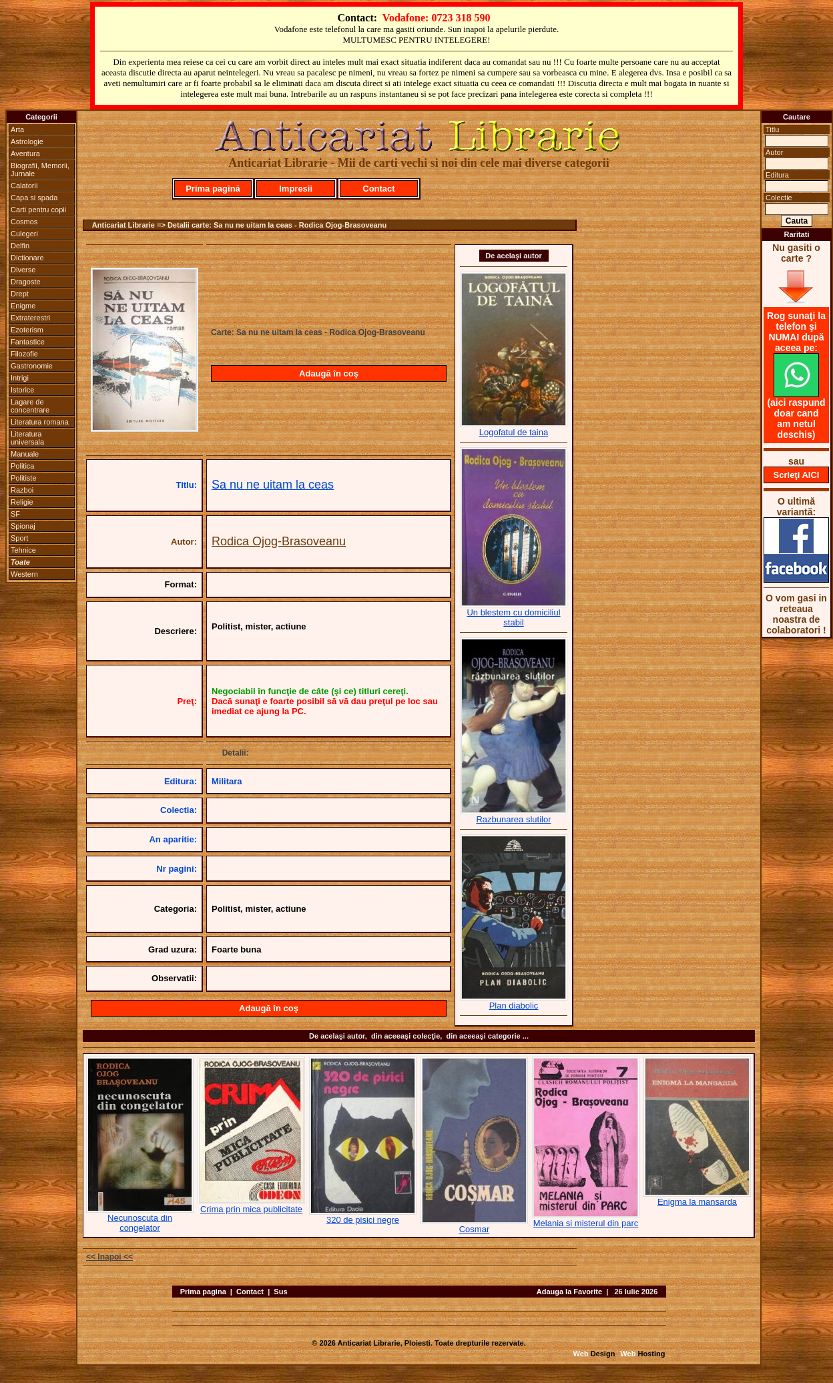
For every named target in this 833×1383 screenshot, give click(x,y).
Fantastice (28, 342)
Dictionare (27, 258)
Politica (22, 466)
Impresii (295, 189)
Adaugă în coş (328, 373)
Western (24, 574)
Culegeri (24, 234)
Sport (19, 538)
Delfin (20, 246)
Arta (17, 129)
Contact (378, 189)
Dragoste (26, 282)
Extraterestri (30, 318)
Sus (280, 1292)
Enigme (23, 306)
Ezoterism (27, 330)
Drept (20, 294)
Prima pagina (203, 1292)
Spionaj (23, 526)
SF (15, 514)
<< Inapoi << (109, 1257)
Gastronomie (32, 366)
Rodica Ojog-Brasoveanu (279, 541)
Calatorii (24, 186)
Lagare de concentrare (30, 406)
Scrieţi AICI (797, 475)
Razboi (22, 490)
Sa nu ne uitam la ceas (273, 484)
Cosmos (24, 222)
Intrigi (20, 378)
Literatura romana (40, 422)
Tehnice (23, 550)
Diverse (23, 270)
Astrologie (27, 141)
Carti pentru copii (38, 210)
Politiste (24, 478)
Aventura (25, 154)
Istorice (22, 390)
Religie (22, 502)
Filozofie (24, 354)
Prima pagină (213, 189)
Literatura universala (27, 438)
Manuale (25, 454)
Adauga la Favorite (569, 1292)
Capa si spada (34, 198)
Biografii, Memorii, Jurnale (40, 170)
